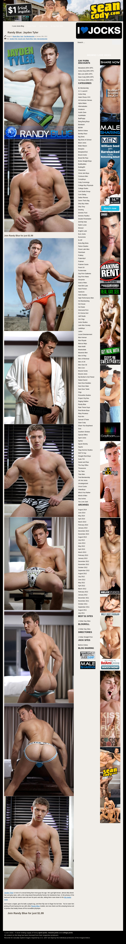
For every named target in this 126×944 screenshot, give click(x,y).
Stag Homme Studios (85, 450)
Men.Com (81, 368)
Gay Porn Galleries (84, 273)
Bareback (81, 124)
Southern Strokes (84, 432)
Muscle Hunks (83, 371)
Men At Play (82, 356)
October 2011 (82, 604)
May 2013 (81, 546)
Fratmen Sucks (83, 264)
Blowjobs (81, 149)
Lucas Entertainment (85, 334)
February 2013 (83, 555)
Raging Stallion (83, 401)
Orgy (79, 392)
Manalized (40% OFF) (85, 68)
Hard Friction (82, 289)
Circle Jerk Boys (83, 173)
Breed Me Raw (83, 158)
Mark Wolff (81, 346)
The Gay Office (83, 465)
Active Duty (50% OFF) (86, 71)
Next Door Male (83, 386)
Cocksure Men (83, 176)
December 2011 (83, 598)
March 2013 (82, 552)
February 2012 (83, 592)
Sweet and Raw (83, 462)
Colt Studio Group (84, 191)
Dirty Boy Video (83, 204)
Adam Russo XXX (84, 97)
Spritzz (80, 441)
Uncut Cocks (82, 486)
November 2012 (83, 564)
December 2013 (83, 531)
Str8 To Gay (82, 453)
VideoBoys (81, 489)
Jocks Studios (83, 322)
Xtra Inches (82, 499)
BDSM (80, 128)
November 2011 (83, 601)
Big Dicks (81, 137)
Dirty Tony (81, 207)
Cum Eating (82, 194)
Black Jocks (82, 143)
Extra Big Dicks (83, 243)
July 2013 (81, 540)
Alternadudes (82, 106)
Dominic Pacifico (83, 216)
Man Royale (82, 340)
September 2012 (83, 570)
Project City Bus (83, 398)
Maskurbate (82, 350)
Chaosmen (82, 170)
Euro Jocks (82, 234)
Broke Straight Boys (85, 161)
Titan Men (81, 474)
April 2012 (81, 586)
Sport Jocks (82, 438)
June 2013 (81, 543)
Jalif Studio (82, 316)
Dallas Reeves (83, 197)
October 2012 (82, 567)
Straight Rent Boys (84, 456)
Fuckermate (82, 270)
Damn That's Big (83, 200)
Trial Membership (29, 36)
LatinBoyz (81, 328)
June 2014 (81, 513)
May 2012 (81, 583)
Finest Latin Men (83, 249)
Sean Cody (82, 423)
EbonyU (81, 228)
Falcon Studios (83, 246)
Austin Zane (82, 112)
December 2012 (83, 561)
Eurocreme (82, 237)
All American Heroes (85, 100)
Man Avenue (82, 337)
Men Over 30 (82, 365)
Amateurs (81, 109)
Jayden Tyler (13, 39)
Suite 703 (81, 459)
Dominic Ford (82, 213)
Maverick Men (83, 353)
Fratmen (81, 261)
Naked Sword (82, 380)
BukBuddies (82, 164)
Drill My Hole (82, 222)
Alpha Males (82, 103)
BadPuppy (81, 118)
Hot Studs (81, 307)
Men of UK (81, 362)
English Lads (82, 231)
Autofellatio (82, 115)
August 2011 (82, 610)
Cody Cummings (83, 182)
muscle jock (21, 39)
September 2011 (83, 607)
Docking (81, 210)
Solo (21, 36)
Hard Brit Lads (83, 286)
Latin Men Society (84, 325)
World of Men (82, 496)
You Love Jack (83, 502)
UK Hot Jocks (82, 480)
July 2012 (81, 577)
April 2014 (81, 519)
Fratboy (80, 255)
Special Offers (83, 435)
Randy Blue (16, 36)
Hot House (81, 304)
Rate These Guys (84, 407)
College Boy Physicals (85, 185)
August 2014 (82, 510)
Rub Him (81, 416)
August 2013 (82, 537)
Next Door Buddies (84, 383)
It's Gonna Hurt (83, 313)
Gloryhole (81, 280)
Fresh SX (81, 267)
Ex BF (80, 240)
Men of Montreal (83, 359)
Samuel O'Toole (83, 419)
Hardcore (81, 292)
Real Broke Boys (83, 410)
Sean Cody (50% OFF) (86, 77)
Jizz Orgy (81, 319)
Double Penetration (84, 219)
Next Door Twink (83, 389)
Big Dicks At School (84, 140)
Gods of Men (82, 283)
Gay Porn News (83, 277)
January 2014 (82, 528)
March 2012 (82, 589)
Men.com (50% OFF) (85, 74)
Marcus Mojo (82, 343)
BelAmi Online (83, 131)
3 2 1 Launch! (82, 91)
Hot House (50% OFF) (85, 80)
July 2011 (81, 613)
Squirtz (80, 447)
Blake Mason (82, 146)
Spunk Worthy (83, 444)
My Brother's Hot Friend (86, 377)
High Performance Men (86, 298)
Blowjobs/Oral (83, 152)
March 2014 (82, 522)
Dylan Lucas (82, 225)
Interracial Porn (83, 310)
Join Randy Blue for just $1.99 (18, 236)
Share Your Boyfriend (85, 426)
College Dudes (83, 188)
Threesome (82, 468)
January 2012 (82, 595)
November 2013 (83, 534)
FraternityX (82, 258)
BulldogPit (81, 167)
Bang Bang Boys (83, 121)
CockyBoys (82, 179)
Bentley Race (82, 134)
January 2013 (82, 558)
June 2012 (81, 580)
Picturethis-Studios (84, 395)
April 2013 (81, 549)
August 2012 (82, 573)
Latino (80, 331)
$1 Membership (83, 88)
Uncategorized (83, 483)
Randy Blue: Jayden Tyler (23, 32)
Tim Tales (81, 471)
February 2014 (83, 525)
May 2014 (81, 516)
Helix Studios (82, 295)
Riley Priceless (83, 413)
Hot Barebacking (83, 301)
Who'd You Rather (84, 492)
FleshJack (81, 252)
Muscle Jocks (82, 374)
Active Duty (82, 94)
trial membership (42, 39)
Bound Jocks (82, 155)
